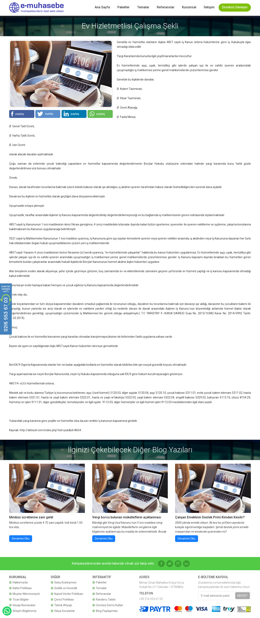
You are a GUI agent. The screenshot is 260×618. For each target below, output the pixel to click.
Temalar (143, 7)
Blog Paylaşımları (107, 611)
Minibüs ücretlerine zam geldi (31, 517)
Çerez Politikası (64, 599)
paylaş (17, 113)
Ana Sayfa (102, 7)
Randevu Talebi (106, 599)
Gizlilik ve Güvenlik (65, 588)
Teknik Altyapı (63, 605)
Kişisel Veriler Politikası (68, 593)
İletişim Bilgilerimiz (25, 611)
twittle (45, 113)
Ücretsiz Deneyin (234, 7)
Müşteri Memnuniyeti (26, 593)
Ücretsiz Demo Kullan (109, 605)
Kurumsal (189, 7)
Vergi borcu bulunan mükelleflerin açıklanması (126, 517)
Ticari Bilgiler (21, 599)
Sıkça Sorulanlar (64, 611)
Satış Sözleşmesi (65, 582)
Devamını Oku (20, 538)
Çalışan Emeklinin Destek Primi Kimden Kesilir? (210, 517)
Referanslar (165, 7)
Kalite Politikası (22, 588)
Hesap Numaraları (24, 605)
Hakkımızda (20, 582)
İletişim (209, 7)
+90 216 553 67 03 (151, 599)
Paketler (123, 7)
